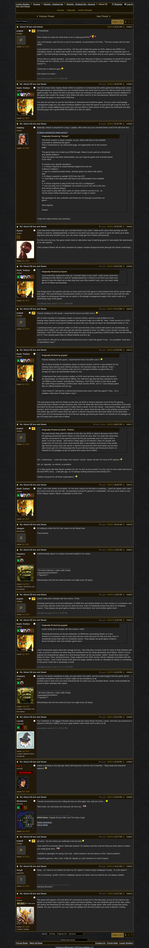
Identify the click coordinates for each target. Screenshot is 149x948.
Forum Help (112, 943)
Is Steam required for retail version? (52, 132)
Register (117, 4)
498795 (129, 524)
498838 (129, 672)
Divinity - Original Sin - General (81, 4)
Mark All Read (36, 943)
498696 (129, 266)
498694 (129, 124)
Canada (26, 929)
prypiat (102, 84)
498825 (129, 595)
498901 (129, 837)
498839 (129, 717)
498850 (129, 797)
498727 (129, 424)
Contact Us (100, 943)
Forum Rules (22, 943)
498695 (129, 226)
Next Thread (104, 16)
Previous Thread (45, 16)
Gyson (102, 266)
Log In (128, 4)
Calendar (71, 10)
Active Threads (85, 10)
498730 (129, 485)
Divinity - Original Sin (53, 4)
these (57, 721)
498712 (129, 350)
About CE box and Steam (31, 27)
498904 (129, 866)
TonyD (102, 894)
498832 (129, 620)
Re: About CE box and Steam (33, 84)
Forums (36, 4)
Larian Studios (23, 4)
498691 (129, 27)
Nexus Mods (42, 825)
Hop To (44, 934)
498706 (129, 309)
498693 (129, 84)
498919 (129, 894)
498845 (129, 762)
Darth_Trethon (99, 424)
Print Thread (21, 21)
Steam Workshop (44, 822)
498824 (129, 550)
